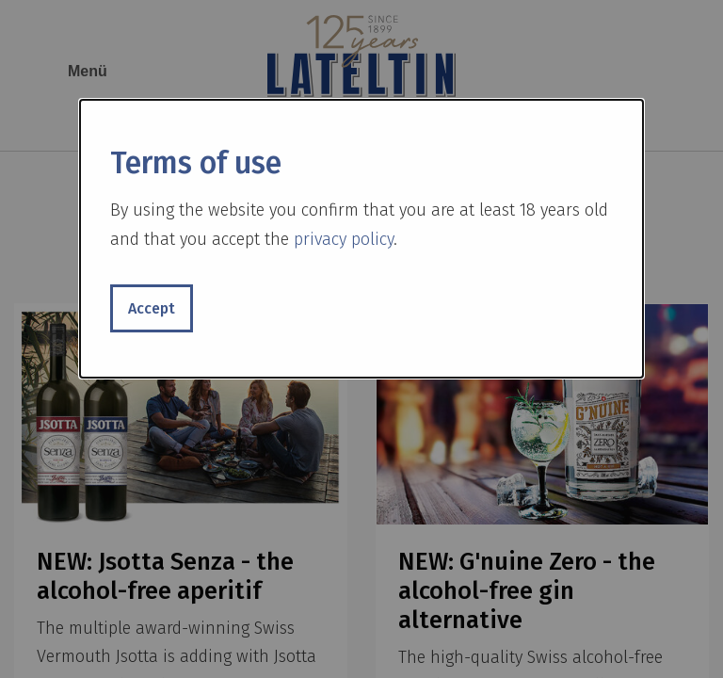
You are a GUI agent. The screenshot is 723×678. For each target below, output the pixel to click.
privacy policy (344, 239)
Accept (151, 308)
